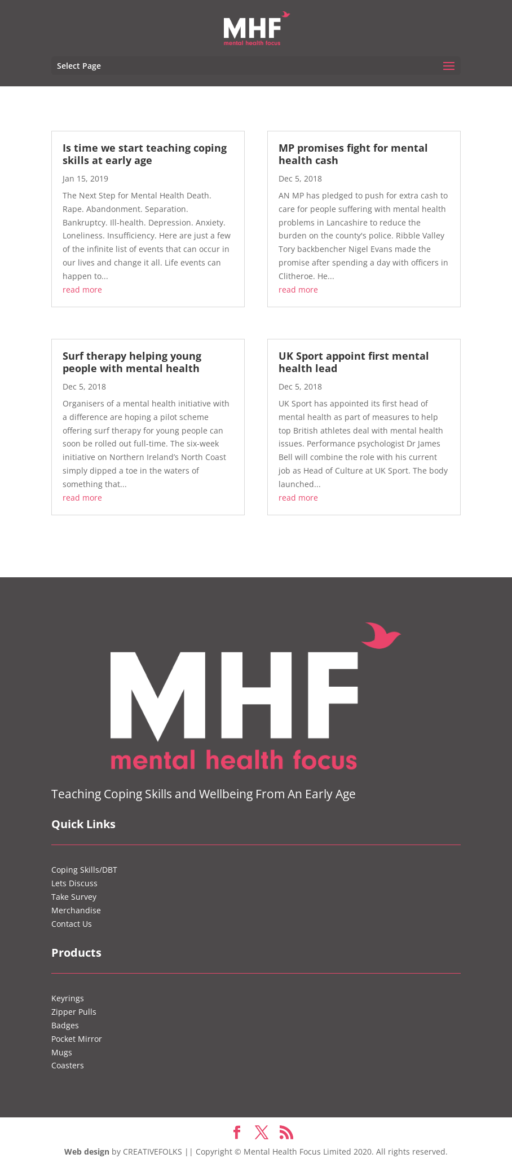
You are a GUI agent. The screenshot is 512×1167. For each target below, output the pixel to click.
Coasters (67, 1065)
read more (82, 289)
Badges (65, 1025)
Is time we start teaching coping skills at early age (145, 154)
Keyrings (67, 998)
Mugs (61, 1052)
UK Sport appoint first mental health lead (354, 362)
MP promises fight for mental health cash (353, 154)
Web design (86, 1151)
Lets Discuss (74, 883)
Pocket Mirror (76, 1038)
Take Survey (73, 896)
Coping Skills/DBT (84, 869)
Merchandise (76, 910)
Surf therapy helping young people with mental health (132, 362)
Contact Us (71, 923)
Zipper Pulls (73, 1011)
